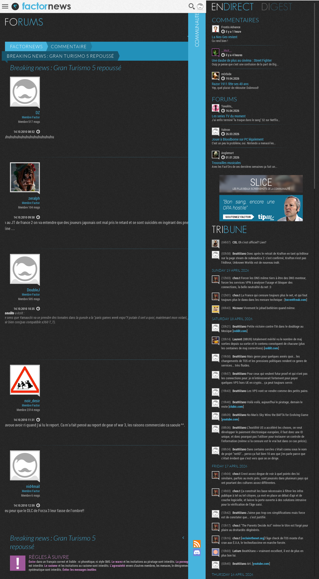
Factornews (26, 46)
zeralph (34, 198)
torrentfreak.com (243, 308)
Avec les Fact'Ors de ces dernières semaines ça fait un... (256, 166)
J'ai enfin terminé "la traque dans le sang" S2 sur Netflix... (257, 119)
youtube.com (261, 433)
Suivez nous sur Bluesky (208, 569)
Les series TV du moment (240, 115)
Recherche (185, 6)
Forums (235, 98)
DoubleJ (33, 290)
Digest (288, 6)
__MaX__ (238, 50)
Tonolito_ (238, 105)
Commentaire (69, 46)
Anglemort (239, 152)
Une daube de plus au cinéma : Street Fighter (253, 60)
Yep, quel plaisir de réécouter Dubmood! (246, 87)
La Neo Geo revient (235, 36)
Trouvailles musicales (237, 162)
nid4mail (33, 486)
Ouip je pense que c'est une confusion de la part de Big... (256, 64)
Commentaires (246, 19)
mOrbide (237, 73)
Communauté (208, 265)
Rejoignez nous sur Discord (208, 552)
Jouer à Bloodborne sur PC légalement (249, 139)
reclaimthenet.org (264, 566)
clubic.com (260, 421)
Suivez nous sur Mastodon (208, 561)
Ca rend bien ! (231, 40)
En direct (244, 6)
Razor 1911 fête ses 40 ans (241, 83)
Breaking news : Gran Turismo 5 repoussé (60, 56)
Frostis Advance (242, 26)
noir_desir (32, 400)
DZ (38, 112)
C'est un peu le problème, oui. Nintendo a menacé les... (255, 143)
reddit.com (267, 339)
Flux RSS (208, 544)
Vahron (237, 129)
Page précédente (181, 36)
